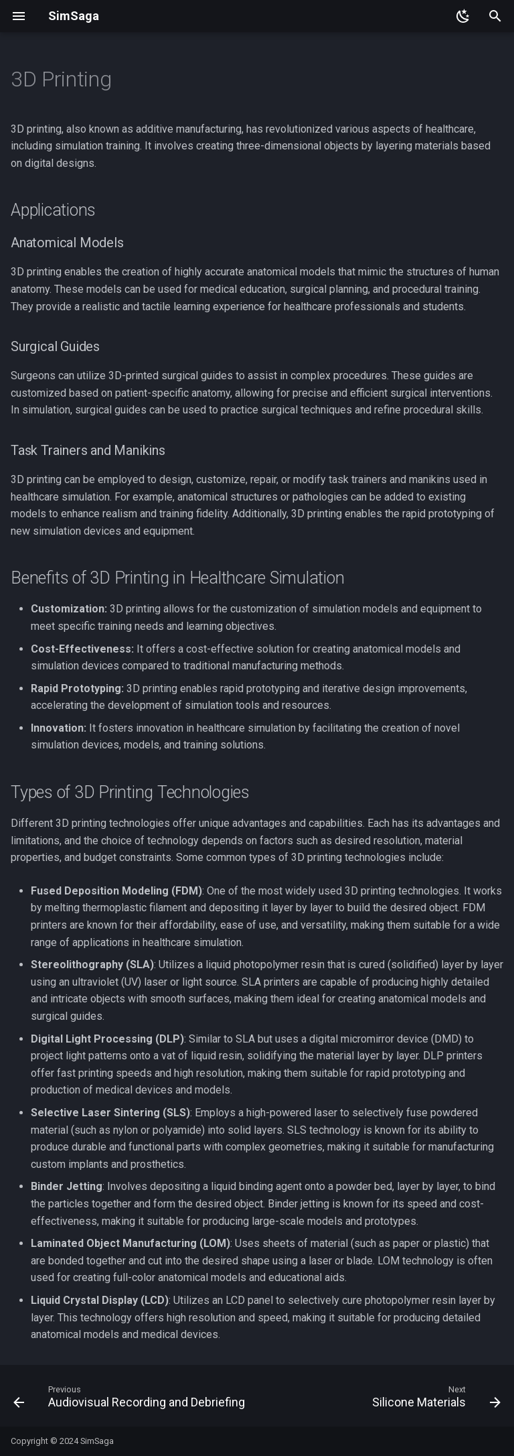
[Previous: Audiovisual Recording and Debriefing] (131, 1399)
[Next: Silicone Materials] (435, 1399)
